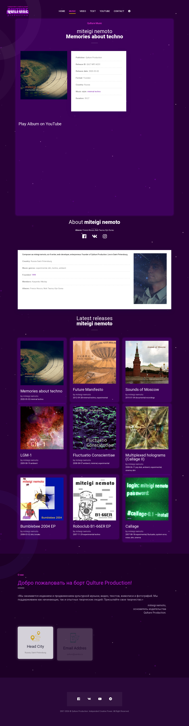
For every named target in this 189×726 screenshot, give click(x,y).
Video (83, 11)
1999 (34, 275)
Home (62, 11)
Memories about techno (41, 391)
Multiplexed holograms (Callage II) (145, 457)
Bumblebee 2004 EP (38, 526)
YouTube (105, 11)
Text (93, 11)
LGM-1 (26, 455)
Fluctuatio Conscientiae (94, 455)
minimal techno (94, 91)
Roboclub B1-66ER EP (92, 526)
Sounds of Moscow (142, 390)
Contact (119, 11)
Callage (132, 526)
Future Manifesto (88, 390)
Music (72, 11)
